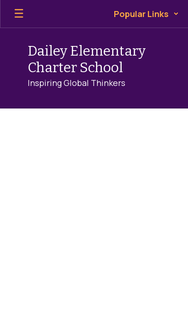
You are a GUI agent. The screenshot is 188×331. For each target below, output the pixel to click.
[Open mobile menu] (18, 14)
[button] (146, 14)
